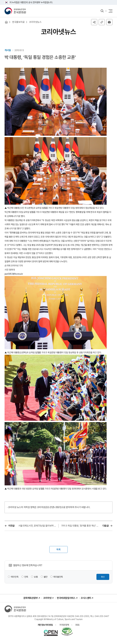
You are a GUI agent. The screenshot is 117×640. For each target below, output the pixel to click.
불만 (46, 576)
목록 (58, 549)
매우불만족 (58, 576)
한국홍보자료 (18, 22)
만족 (26, 576)
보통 (36, 576)
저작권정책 (64, 625)
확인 (103, 577)
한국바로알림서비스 (66, 598)
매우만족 (14, 576)
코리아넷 (47, 598)
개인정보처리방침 (45, 625)
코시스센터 (86, 598)
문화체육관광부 (30, 598)
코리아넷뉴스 (35, 22)
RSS (78, 625)
